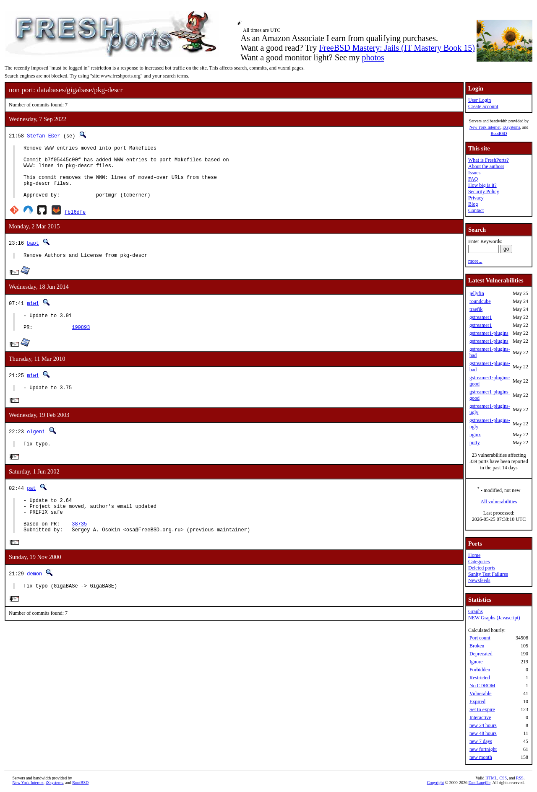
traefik (475, 309)
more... (475, 261)
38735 (79, 549)
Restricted (479, 678)
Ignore (475, 662)
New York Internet (485, 127)
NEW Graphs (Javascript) (494, 618)
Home (474, 555)
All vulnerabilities (499, 502)
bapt (33, 254)
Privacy (476, 198)
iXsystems (511, 127)
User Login (479, 100)
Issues (474, 173)
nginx (475, 434)
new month (480, 757)
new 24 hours (483, 725)
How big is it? (482, 185)
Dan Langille (479, 782)
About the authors (486, 166)
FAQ (473, 179)
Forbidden (479, 670)
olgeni (36, 449)
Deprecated (481, 654)
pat (31, 507)
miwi (33, 315)
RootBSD (499, 133)
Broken (476, 646)
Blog (473, 204)
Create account (483, 106)
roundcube (480, 301)
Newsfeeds (479, 580)
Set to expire (482, 709)
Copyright (435, 782)
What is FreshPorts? (488, 160)
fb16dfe (75, 223)
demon (34, 600)
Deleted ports (481, 568)
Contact (476, 210)
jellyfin (476, 293)
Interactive (480, 717)
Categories (479, 561)
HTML (491, 778)
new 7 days (480, 741)
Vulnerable (480, 693)
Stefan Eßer (43, 135)
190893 (81, 343)
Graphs (475, 611)
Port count (479, 638)
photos (373, 57)
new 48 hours (483, 733)
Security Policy (483, 191)
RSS (520, 778)
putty (474, 442)
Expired (477, 701)
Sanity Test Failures (488, 574)
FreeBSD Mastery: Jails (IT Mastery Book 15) (397, 47)
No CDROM (482, 685)
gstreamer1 (480, 317)
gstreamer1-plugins (488, 333)
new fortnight (483, 749)
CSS (503, 778)
